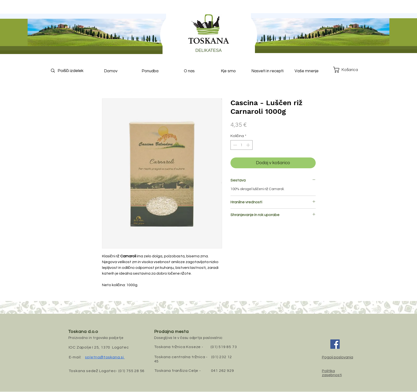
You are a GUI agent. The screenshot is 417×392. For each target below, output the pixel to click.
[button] (349, 70)
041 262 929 (222, 371)
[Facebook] (335, 344)
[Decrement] (234, 145)
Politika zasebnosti (332, 373)
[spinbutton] (241, 145)
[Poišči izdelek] (75, 71)
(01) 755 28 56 (131, 371)
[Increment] (248, 145)
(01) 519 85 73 (224, 347)
